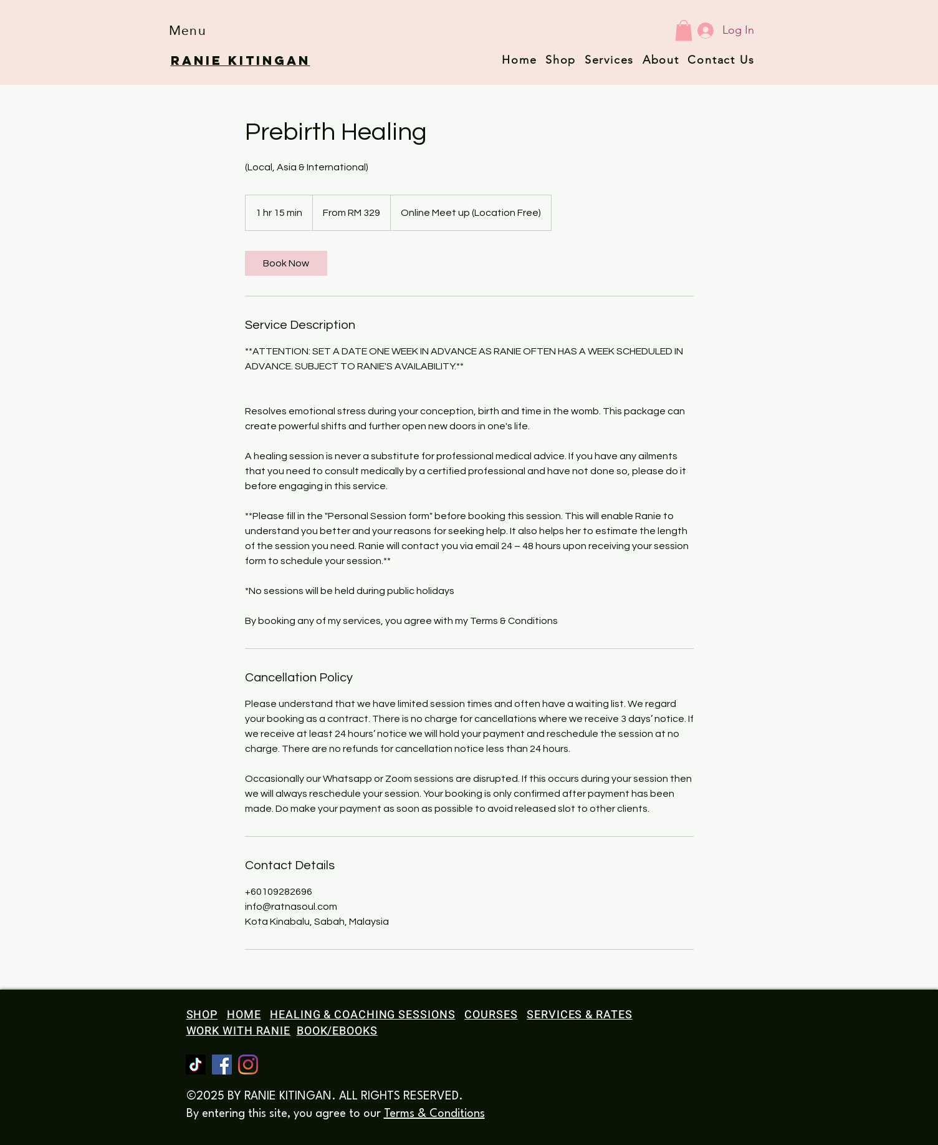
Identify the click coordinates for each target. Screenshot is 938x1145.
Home (519, 60)
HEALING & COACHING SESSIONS (362, 1014)
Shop (560, 60)
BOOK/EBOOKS (337, 1031)
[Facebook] (222, 1064)
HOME (244, 1014)
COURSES (490, 1014)
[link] (286, 263)
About (661, 60)
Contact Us (720, 60)
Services (609, 60)
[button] (188, 30)
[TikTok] (196, 1064)
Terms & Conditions (434, 1113)
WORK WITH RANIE (238, 1031)
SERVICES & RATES (579, 1014)
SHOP (202, 1014)
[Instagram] (248, 1064)
